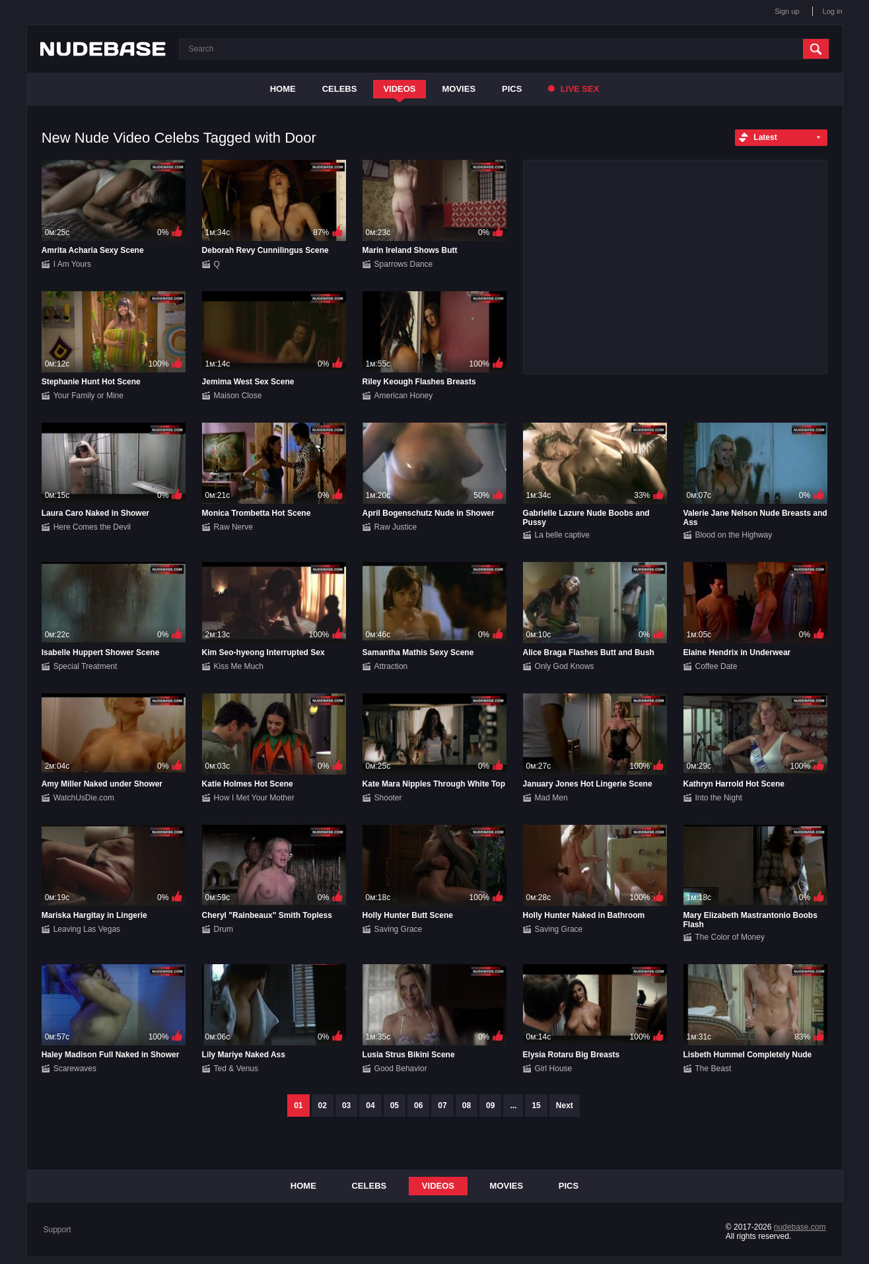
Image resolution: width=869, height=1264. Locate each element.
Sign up (787, 11)
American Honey (403, 395)
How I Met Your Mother (254, 797)
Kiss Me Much (238, 666)
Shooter (388, 797)
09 (490, 1105)
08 (466, 1105)
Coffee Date (716, 666)
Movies (459, 89)
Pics (512, 89)
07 (442, 1105)
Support (57, 1229)
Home (283, 89)
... (513, 1105)
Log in (833, 11)
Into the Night (718, 797)
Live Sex (573, 89)
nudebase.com (800, 1227)
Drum (223, 929)
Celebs (339, 89)
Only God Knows (564, 666)
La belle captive (562, 535)
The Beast (713, 1068)
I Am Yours (72, 264)
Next (564, 1105)
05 (394, 1105)
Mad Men (551, 797)
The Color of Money (730, 937)
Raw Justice (395, 527)
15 (536, 1105)
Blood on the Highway (734, 535)
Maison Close (238, 395)
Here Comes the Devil (92, 527)
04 (370, 1105)
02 (322, 1105)
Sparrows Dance (403, 264)
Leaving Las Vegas (86, 929)
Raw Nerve (233, 527)
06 (418, 1105)
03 (346, 1105)
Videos (399, 89)
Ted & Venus (236, 1068)
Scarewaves (74, 1068)
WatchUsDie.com (83, 797)
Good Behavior (400, 1068)
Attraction (391, 666)
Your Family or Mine (88, 395)
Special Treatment (85, 666)
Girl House (554, 1068)
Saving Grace (398, 929)
